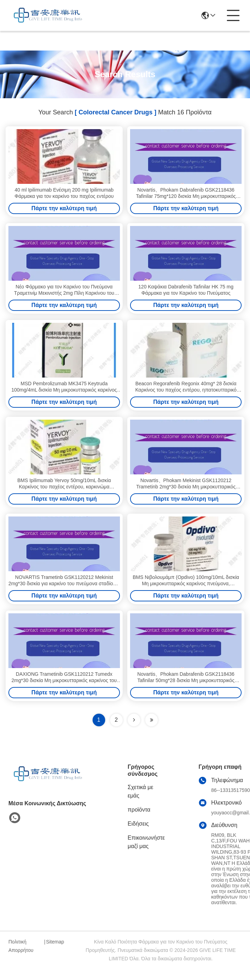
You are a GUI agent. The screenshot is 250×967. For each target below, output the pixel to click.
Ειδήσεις (138, 824)
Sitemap (55, 942)
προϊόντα (139, 810)
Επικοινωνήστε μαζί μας (146, 842)
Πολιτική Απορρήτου (20, 946)
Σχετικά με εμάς (140, 791)
